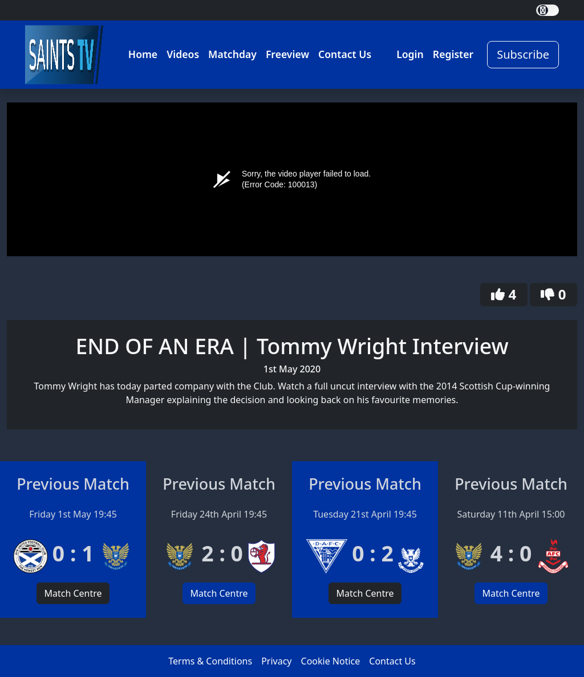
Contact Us (344, 54)
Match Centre (73, 593)
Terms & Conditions (210, 661)
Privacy (276, 661)
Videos (183, 54)
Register (453, 54)
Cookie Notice (330, 661)
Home (142, 54)
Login (410, 54)
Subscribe (523, 54)
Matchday (232, 54)
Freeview (287, 54)
